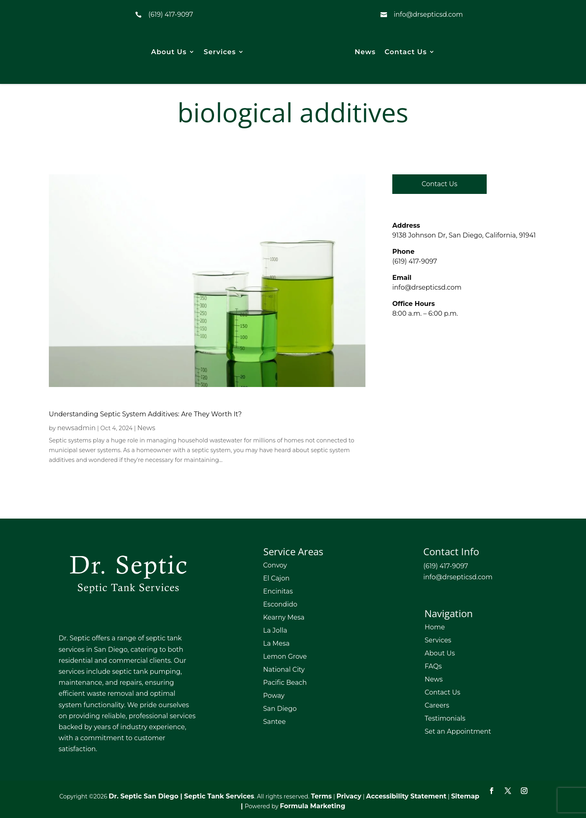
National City (284, 669)
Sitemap (465, 796)
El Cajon (276, 578)
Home (434, 627)
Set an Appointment (457, 731)
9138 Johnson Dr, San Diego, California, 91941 (464, 235)
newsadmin (76, 428)
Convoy (275, 565)
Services (220, 52)
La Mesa (276, 643)
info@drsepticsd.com (426, 287)
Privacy (349, 796)
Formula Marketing (312, 806)
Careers (436, 705)
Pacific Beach (285, 682)
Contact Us (406, 52)
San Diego (280, 708)
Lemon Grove (285, 656)
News (365, 52)
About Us (168, 52)
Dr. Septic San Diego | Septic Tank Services (181, 796)
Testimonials (444, 718)
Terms (321, 796)
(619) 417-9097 (170, 14)
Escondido (280, 604)
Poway (274, 695)
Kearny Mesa (284, 617)
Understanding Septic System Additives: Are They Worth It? (145, 414)
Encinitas (278, 591)
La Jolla (275, 630)
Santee (274, 722)
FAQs (433, 666)
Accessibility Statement (406, 796)
